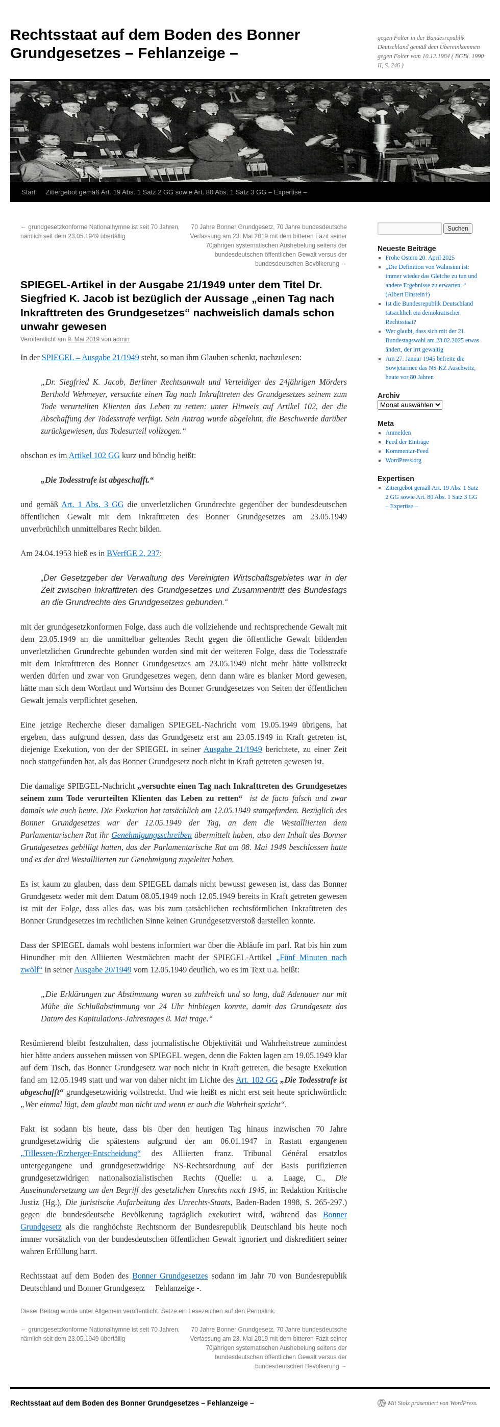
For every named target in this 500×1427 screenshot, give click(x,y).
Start (28, 192)
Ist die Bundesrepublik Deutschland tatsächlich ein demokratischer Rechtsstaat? (429, 313)
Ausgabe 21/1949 (233, 749)
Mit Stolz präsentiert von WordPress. (433, 1403)
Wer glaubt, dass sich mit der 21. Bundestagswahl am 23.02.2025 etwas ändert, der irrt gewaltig (433, 340)
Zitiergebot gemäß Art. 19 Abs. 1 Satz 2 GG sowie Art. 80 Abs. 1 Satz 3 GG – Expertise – (176, 192)
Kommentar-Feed (407, 451)
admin (121, 339)
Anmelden (398, 432)
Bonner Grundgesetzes (170, 1275)
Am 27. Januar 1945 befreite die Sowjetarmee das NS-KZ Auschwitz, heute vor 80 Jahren (431, 368)
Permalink (259, 1311)
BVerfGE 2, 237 (133, 553)
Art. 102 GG (257, 1079)
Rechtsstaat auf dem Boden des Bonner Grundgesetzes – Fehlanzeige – (132, 1403)
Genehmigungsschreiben (151, 835)
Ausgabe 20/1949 (102, 969)
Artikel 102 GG (94, 455)
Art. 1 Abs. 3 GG (92, 504)
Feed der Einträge (407, 441)
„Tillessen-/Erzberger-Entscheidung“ (80, 1153)
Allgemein (107, 1311)
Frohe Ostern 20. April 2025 (420, 257)
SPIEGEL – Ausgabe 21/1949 (90, 357)
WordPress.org (403, 460)
